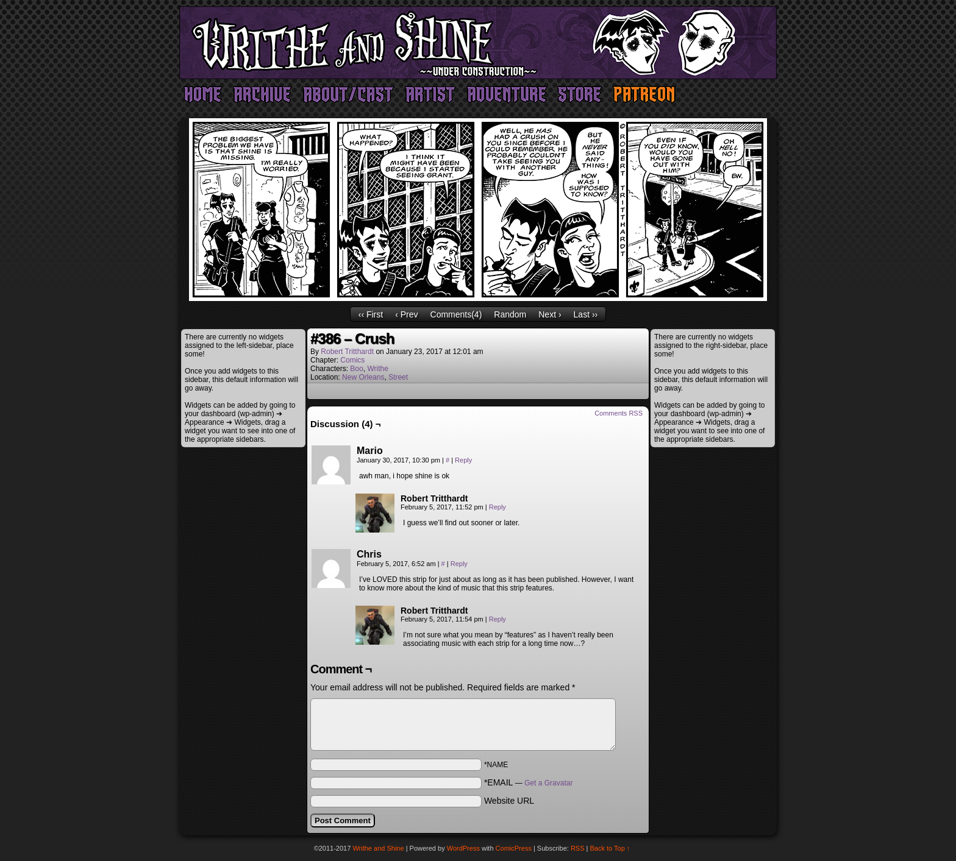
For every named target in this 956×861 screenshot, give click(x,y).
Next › (549, 314)
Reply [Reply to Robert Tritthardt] (497, 507)
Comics (352, 360)
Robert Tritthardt (347, 351)
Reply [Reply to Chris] (459, 563)
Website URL (509, 801)
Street (398, 377)
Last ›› (586, 314)
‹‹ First (370, 314)
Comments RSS (618, 413)
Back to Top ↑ (610, 848)
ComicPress (514, 848)
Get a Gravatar (548, 783)
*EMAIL (528, 782)
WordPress (463, 848)
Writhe (377, 368)
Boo (356, 368)
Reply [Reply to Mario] (463, 460)
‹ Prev (406, 314)
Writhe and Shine (478, 42)
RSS (578, 848)
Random (510, 314)
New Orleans (363, 377)
